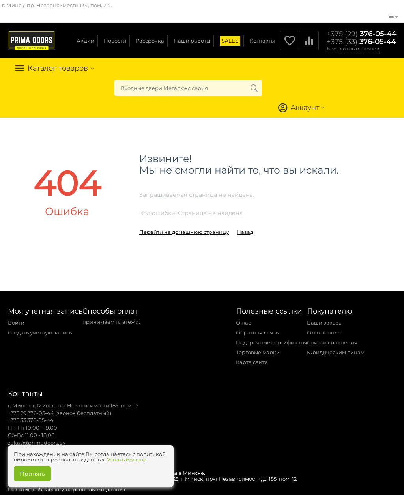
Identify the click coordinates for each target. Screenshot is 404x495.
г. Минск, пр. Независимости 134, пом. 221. (57, 5)
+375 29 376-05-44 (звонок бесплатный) (59, 413)
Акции (85, 40)
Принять (32, 473)
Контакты (262, 40)
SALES (230, 40)
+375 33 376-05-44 (31, 420)
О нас (243, 322)
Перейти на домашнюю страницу (184, 232)
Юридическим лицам (336, 352)
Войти (16, 322)
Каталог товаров (58, 68)
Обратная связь (257, 332)
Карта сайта (252, 362)
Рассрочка (150, 40)
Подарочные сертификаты (271, 342)
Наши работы (192, 40)
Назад (245, 232)
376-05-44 (361, 34)
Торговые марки (258, 352)
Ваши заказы (324, 322)
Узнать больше (126, 459)
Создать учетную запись (40, 332)
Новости (115, 40)
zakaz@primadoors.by (36, 442)
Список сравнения (332, 342)
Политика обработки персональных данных (67, 489)
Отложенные (324, 332)
